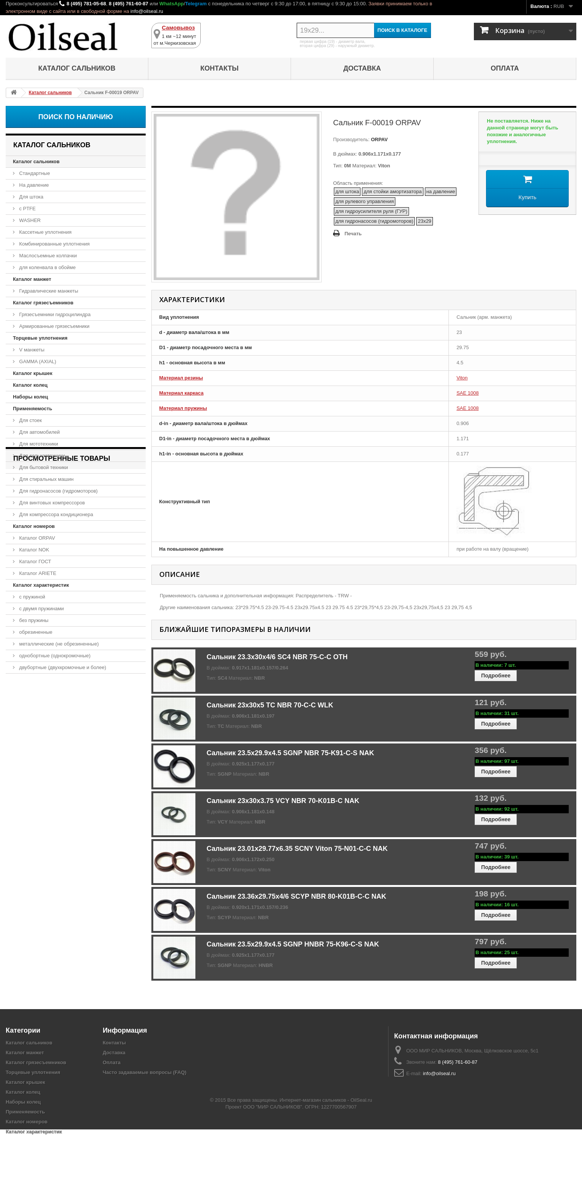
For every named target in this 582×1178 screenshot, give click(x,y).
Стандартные (34, 173)
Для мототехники (38, 444)
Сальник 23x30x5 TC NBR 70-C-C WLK (270, 705)
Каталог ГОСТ (34, 561)
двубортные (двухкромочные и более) (62, 667)
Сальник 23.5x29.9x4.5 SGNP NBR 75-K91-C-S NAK (290, 753)
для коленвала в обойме (47, 267)
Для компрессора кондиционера (55, 514)
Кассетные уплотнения (45, 232)
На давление (33, 185)
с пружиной (31, 597)
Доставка (362, 68)
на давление (440, 191)
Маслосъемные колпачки (47, 255)
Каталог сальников (76, 68)
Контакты (219, 68)
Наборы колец (30, 397)
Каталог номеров (34, 526)
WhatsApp (171, 3)
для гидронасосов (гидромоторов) (374, 221)
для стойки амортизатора (392, 191)
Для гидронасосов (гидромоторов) (58, 491)
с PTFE (27, 208)
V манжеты (31, 350)
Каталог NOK (33, 550)
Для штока (30, 197)
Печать (353, 233)
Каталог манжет (32, 279)
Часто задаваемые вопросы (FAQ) (145, 1072)
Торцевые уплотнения (40, 338)
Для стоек (30, 420)
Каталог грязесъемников (43, 303)
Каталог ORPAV (36, 538)
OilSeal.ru (361, 1148)
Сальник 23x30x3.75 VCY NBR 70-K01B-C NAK (283, 801)
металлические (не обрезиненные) (58, 644)
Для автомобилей (39, 432)
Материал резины (181, 378)
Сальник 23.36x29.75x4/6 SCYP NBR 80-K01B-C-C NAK (297, 896)
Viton (461, 378)
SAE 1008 (467, 393)
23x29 (424, 221)
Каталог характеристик (41, 585)
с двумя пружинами (41, 608)
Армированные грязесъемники (54, 326)
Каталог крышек (32, 373)
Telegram (196, 3)
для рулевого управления (364, 201)
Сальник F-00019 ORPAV (46, 716)
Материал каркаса (181, 393)
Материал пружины (183, 408)
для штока (347, 191)
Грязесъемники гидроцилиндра (54, 314)
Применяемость (32, 408)
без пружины (33, 620)
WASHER (29, 220)
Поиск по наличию (75, 117)
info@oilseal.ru (147, 11)
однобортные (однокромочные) (54, 655)
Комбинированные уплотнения (54, 244)
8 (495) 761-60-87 (128, 3)
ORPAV (379, 139)
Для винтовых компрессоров (51, 503)
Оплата (505, 68)
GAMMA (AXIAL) (37, 361)
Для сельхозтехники (41, 455)
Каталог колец (30, 385)
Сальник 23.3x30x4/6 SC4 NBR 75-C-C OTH (277, 657)
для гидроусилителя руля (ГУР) (371, 211)
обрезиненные (35, 632)
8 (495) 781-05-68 (86, 3)
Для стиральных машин (46, 479)
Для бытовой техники (43, 467)
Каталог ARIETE (37, 573)
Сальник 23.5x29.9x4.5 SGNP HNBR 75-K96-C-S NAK (293, 944)
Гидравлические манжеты (48, 291)
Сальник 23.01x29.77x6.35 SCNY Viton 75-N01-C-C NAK (297, 848)
